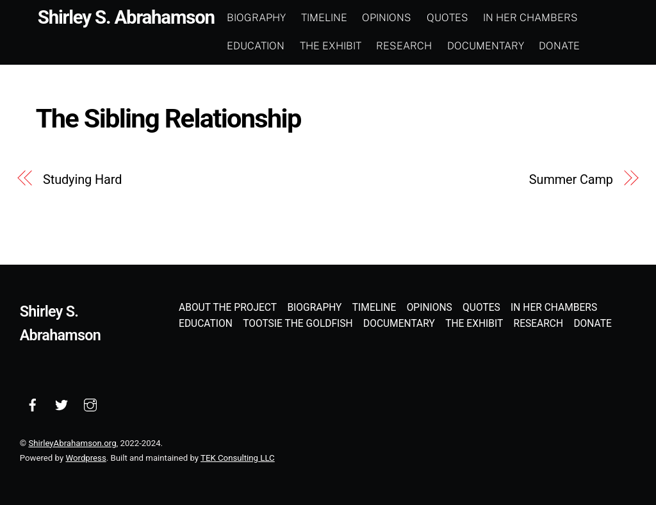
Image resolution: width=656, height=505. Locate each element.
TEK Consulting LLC (238, 458)
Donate (559, 46)
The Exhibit (330, 46)
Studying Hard (82, 179)
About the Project (228, 307)
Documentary (485, 46)
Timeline (324, 18)
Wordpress (85, 458)
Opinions (386, 18)
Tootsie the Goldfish (298, 323)
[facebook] (32, 404)
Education (255, 46)
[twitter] (61, 404)
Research (404, 46)
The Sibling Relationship (168, 118)
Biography (256, 18)
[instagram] (90, 404)
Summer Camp (571, 179)
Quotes (447, 18)
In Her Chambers (530, 18)
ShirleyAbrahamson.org (72, 443)
